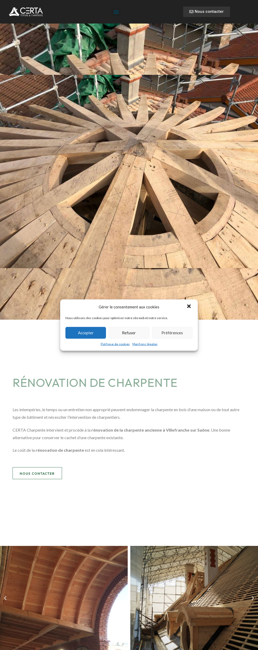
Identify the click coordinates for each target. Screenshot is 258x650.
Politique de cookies (115, 344)
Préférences (172, 332)
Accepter (86, 332)
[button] (189, 307)
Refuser (129, 332)
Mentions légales (145, 344)
